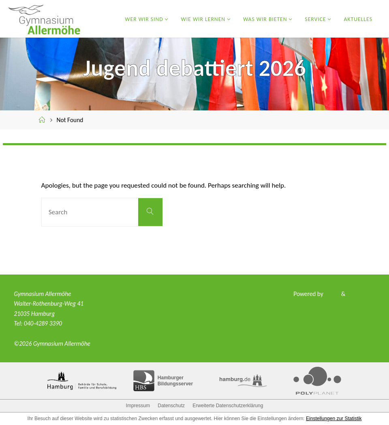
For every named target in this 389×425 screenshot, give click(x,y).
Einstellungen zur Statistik (333, 418)
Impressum (138, 405)
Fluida (331, 294)
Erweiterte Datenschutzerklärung (227, 405)
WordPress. (360, 294)
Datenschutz (171, 405)
